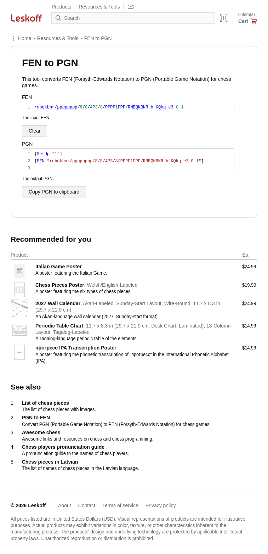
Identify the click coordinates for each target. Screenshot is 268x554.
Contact (86, 505)
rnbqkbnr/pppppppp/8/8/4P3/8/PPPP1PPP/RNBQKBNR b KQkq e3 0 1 (128, 107)
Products (61, 7)
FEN (27, 97)
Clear (34, 131)
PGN (27, 144)
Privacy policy (161, 505)
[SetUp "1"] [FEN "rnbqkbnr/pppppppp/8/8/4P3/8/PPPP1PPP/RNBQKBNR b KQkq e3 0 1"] (128, 161)
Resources (99, 7)
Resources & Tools (57, 38)
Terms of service (120, 505)
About (64, 505)
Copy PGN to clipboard (54, 192)
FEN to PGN (98, 38)
